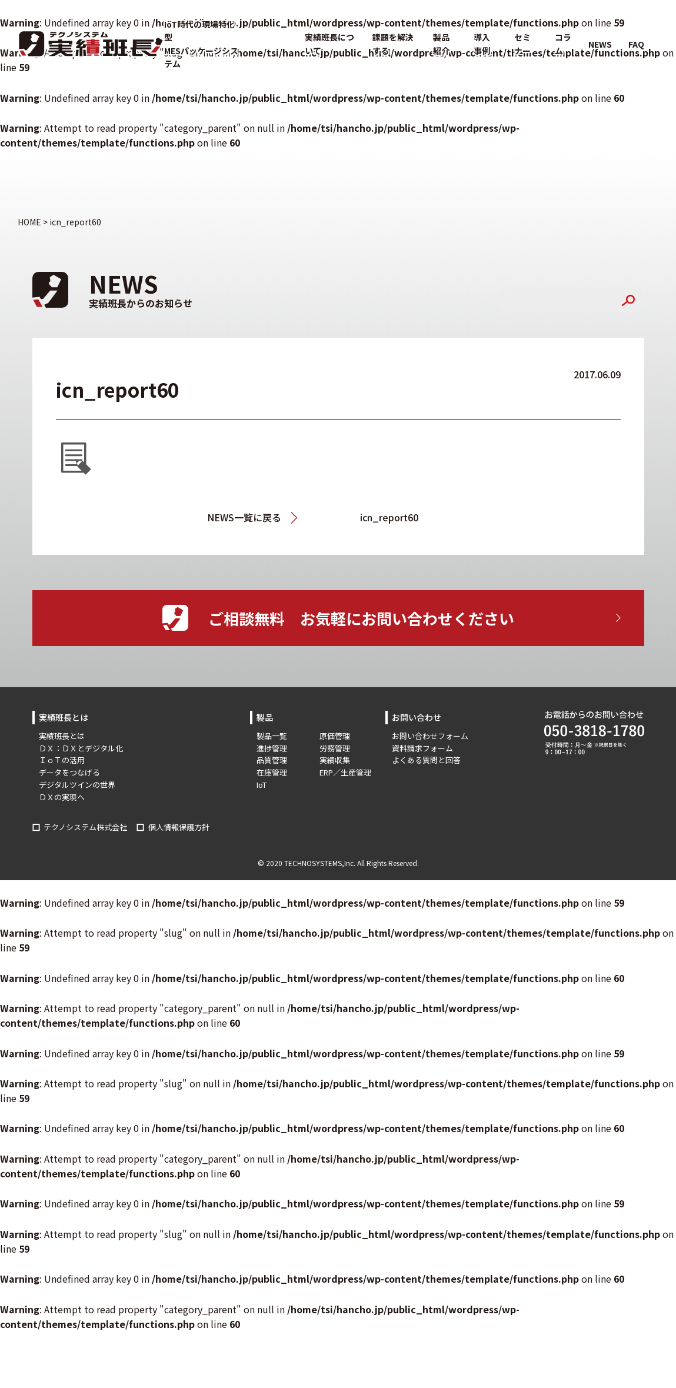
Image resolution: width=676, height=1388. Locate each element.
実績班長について (329, 43)
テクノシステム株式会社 (85, 827)
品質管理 (272, 759)
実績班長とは (62, 735)
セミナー (522, 43)
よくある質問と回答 (426, 759)
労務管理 (334, 748)
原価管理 (334, 735)
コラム (563, 43)
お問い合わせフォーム (430, 735)
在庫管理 (272, 772)
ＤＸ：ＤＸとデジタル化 (81, 748)
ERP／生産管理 (345, 772)
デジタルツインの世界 (77, 784)
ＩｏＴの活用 (62, 759)
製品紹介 (441, 43)
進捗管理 (272, 748)
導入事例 (482, 43)
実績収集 (334, 759)
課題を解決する (393, 43)
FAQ (636, 44)
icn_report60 (389, 517)
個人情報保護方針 (178, 827)
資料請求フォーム (422, 748)
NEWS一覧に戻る (244, 517)
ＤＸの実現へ (62, 797)
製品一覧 (272, 735)
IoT (262, 784)
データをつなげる (69, 772)
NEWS (600, 44)
